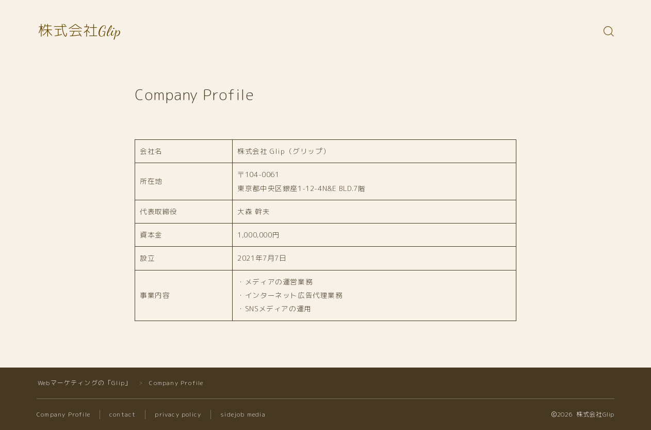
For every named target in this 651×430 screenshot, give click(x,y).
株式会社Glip (79, 31)
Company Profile (64, 414)
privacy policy (178, 414)
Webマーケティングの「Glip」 (85, 382)
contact (123, 414)
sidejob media (244, 414)
